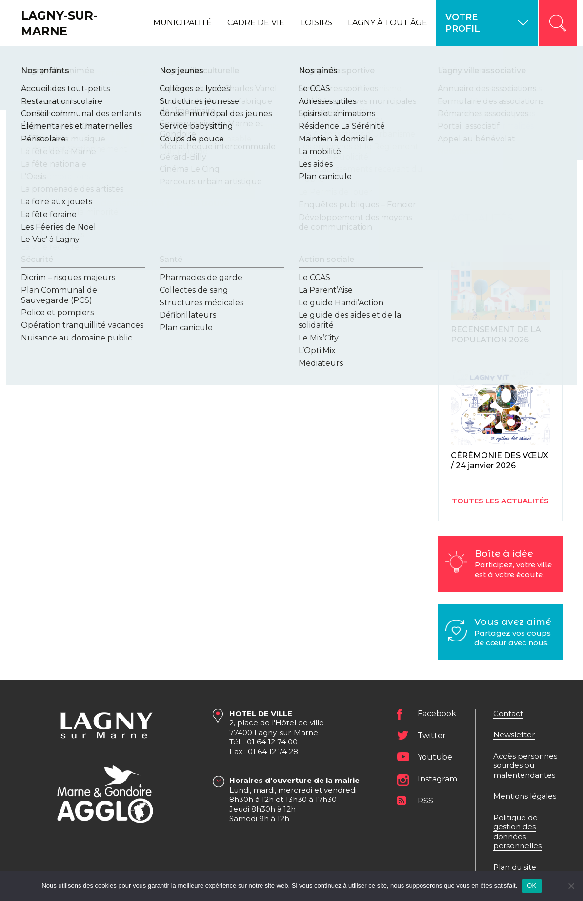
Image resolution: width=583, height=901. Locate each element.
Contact (508, 713)
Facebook (437, 714)
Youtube (435, 756)
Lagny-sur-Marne (59, 23)
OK (531, 885)
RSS (425, 800)
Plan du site (514, 867)
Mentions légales (524, 796)
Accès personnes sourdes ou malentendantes (525, 765)
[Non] (571, 886)
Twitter (432, 735)
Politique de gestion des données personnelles (517, 832)
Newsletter (514, 734)
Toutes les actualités (500, 500)
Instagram (437, 779)
